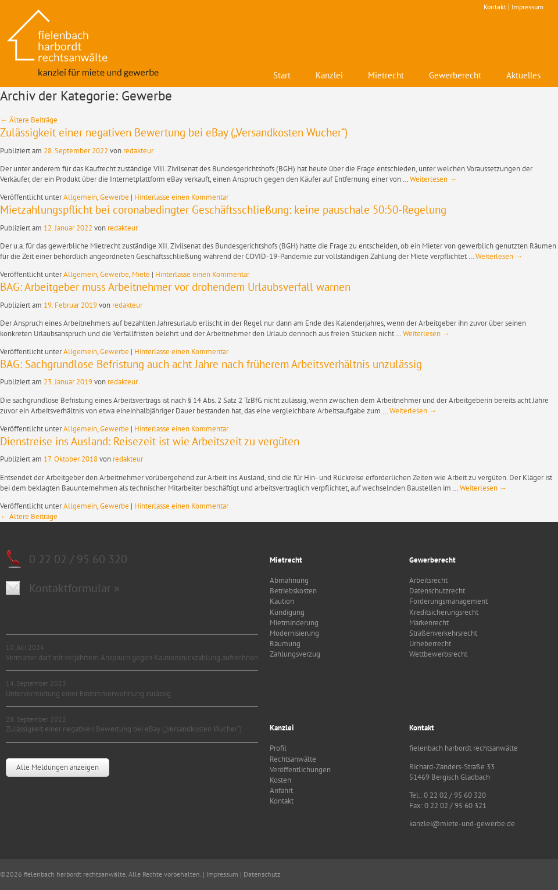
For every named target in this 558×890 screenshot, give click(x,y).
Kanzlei (329, 75)
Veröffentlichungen (300, 769)
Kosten (280, 780)
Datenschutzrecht (437, 591)
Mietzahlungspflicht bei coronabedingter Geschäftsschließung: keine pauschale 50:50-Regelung (223, 210)
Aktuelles (523, 75)
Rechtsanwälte (293, 759)
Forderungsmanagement (448, 601)
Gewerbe (114, 197)
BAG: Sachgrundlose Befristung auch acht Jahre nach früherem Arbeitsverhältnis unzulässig (211, 364)
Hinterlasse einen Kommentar (181, 197)
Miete (141, 274)
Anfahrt (281, 790)
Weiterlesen (433, 179)
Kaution (282, 601)
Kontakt (495, 6)
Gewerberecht (455, 75)
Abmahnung (289, 580)
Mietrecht (386, 75)
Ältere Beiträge (29, 120)
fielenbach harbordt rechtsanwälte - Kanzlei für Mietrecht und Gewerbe (84, 43)
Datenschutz (262, 874)
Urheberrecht (430, 643)
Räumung (285, 643)
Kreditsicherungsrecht (443, 612)
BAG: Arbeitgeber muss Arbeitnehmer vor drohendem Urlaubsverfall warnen (175, 287)
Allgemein (80, 197)
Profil (278, 748)
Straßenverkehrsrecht (443, 633)
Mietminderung (294, 623)
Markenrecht (429, 623)
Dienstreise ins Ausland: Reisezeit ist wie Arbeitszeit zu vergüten (149, 441)
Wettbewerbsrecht (438, 654)
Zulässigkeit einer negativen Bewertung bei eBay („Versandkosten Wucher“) (174, 132)
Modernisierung (294, 633)
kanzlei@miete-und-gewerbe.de (462, 823)
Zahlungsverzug (295, 654)
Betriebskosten (293, 591)
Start (282, 75)
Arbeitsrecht (428, 580)
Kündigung (287, 612)
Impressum (527, 6)
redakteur (138, 151)
